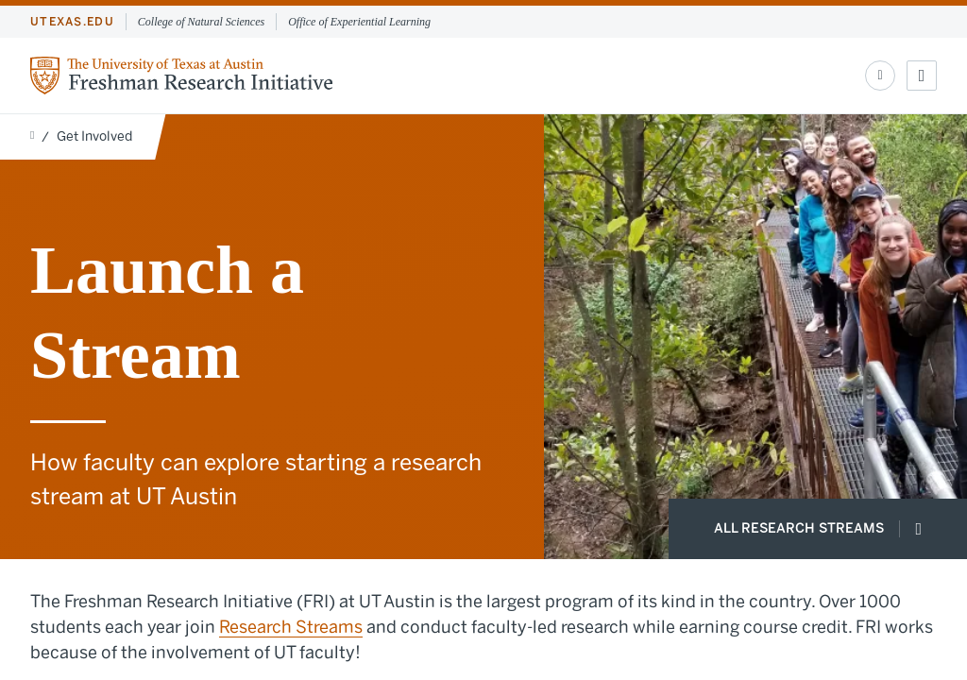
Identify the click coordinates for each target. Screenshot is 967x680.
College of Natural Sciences (201, 21)
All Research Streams (818, 528)
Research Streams (291, 627)
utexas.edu (72, 21)
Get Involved (94, 136)
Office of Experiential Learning (359, 21)
